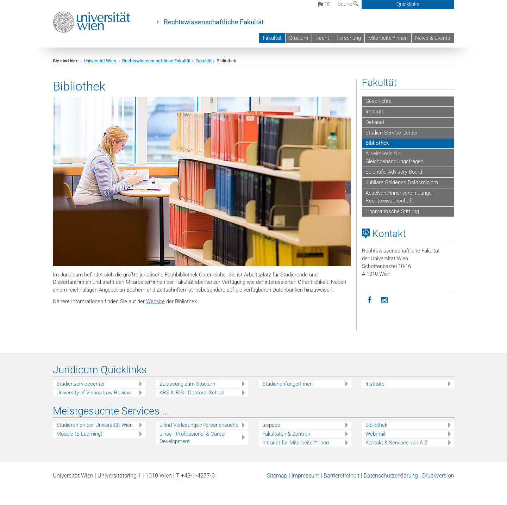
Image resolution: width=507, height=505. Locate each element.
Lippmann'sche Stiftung (392, 211)
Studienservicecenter (80, 384)
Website (155, 301)
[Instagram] (384, 300)
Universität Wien (100, 60)
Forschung (349, 38)
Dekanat (374, 122)
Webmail (375, 434)
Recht (322, 38)
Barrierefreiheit (341, 475)
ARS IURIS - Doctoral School (191, 392)
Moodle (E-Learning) (79, 434)
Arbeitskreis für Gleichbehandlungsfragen (394, 157)
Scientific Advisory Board (393, 172)
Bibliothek (377, 143)
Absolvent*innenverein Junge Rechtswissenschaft (398, 197)
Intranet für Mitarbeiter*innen (295, 442)
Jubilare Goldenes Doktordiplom (401, 182)
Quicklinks (407, 4)
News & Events (432, 38)
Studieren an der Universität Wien (94, 425)
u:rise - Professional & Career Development (192, 437)
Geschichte (378, 101)
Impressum (305, 475)
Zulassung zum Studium (187, 384)
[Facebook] (369, 300)
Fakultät (272, 38)
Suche (348, 4)
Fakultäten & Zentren (286, 434)
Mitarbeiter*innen (388, 38)
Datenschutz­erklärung (391, 475)
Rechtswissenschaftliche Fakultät (214, 22)
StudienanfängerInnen (287, 384)
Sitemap (277, 475)
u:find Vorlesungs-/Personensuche (198, 425)
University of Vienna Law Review (93, 392)
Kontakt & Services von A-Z (396, 442)
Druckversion (438, 475)
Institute (374, 111)
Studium (298, 38)
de (324, 4)
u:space (271, 425)
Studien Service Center (391, 133)
